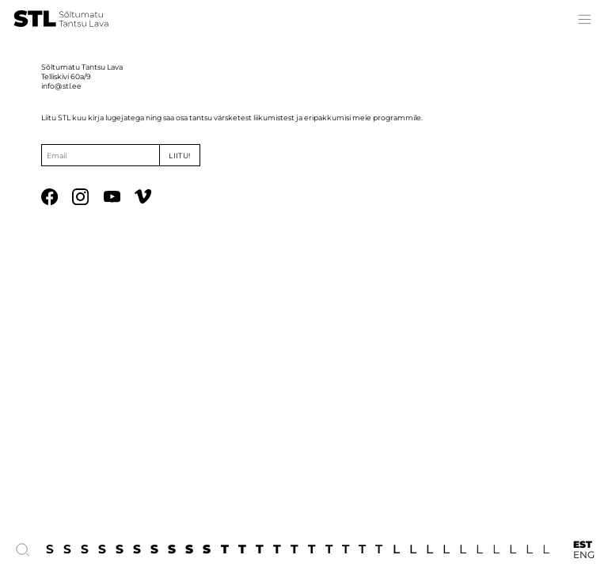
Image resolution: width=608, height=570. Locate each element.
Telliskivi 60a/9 (66, 76)
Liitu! (180, 155)
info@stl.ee (61, 86)
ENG (584, 554)
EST (582, 544)
